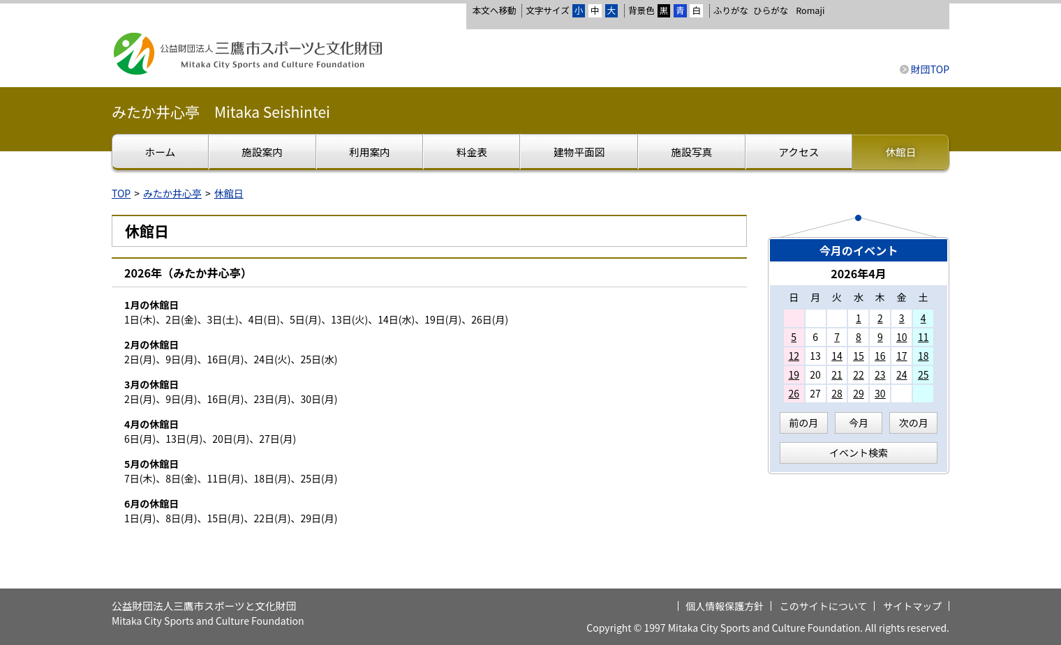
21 (837, 374)
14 (837, 356)
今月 (858, 423)
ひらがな (770, 10)
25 (923, 374)
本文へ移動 (494, 10)
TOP (121, 193)
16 (880, 356)
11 (923, 337)
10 (901, 337)
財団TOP (930, 69)
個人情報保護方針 (724, 606)
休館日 (229, 193)
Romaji (810, 10)
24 (901, 374)
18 (923, 356)
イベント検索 (858, 453)
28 (837, 393)
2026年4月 (858, 273)
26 (793, 393)
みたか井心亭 (172, 193)
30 (880, 393)
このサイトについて (824, 606)
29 (858, 393)
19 (793, 374)
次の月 (913, 423)
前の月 (803, 423)
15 (858, 356)
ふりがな (730, 10)
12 (793, 356)
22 (858, 374)
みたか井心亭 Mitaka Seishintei (221, 111)
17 (901, 356)
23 (880, 374)
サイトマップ (912, 606)
